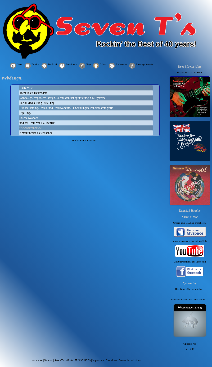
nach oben (37, 360)
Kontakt (184, 210)
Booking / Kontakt (144, 64)
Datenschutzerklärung (130, 360)
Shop (88, 64)
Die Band (52, 64)
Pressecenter (121, 64)
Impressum (98, 360)
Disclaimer (111, 360)
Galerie (103, 64)
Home (19, 64)
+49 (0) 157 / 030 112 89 (78, 360)
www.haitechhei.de (30, 127)
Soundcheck (71, 64)
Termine (35, 64)
